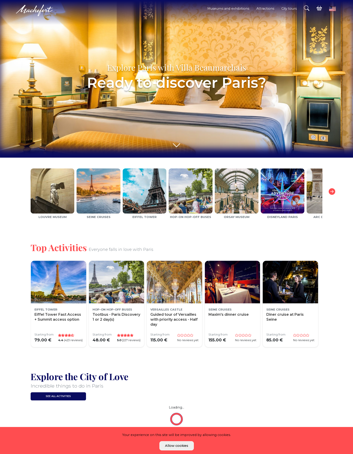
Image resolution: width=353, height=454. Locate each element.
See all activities (58, 396)
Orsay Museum (236, 217)
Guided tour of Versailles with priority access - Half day (174, 319)
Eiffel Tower (144, 217)
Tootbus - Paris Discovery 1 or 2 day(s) (116, 317)
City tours (289, 9)
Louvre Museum (52, 217)
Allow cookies (176, 446)
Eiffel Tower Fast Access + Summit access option (57, 317)
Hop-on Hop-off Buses (190, 217)
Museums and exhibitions (228, 9)
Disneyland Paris (282, 217)
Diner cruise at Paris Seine (285, 317)
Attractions (265, 9)
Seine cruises (99, 217)
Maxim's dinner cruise (228, 314)
